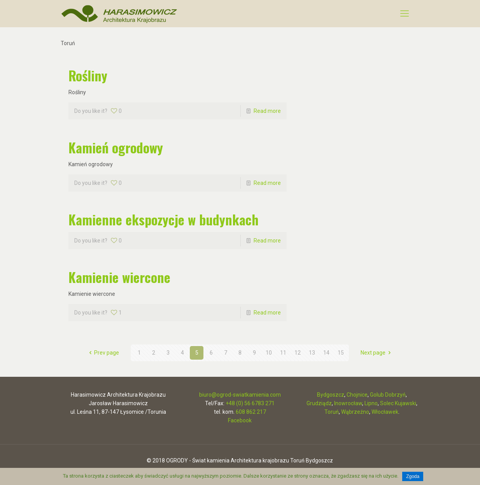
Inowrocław (348, 403)
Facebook (240, 420)
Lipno (371, 403)
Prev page (103, 353)
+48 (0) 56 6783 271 (250, 403)
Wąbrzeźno (355, 412)
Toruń (331, 412)
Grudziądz (319, 403)
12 (297, 353)
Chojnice (357, 395)
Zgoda (412, 476)
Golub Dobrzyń (388, 395)
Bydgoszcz (330, 395)
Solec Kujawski (398, 403)
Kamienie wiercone (119, 277)
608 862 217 (251, 412)
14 (326, 353)
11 (283, 353)
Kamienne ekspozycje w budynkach (163, 219)
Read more (267, 111)
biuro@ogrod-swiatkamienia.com (240, 395)
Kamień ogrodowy (115, 147)
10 (269, 353)
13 (312, 353)
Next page (377, 353)
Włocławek (384, 412)
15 (341, 353)
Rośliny (87, 75)
